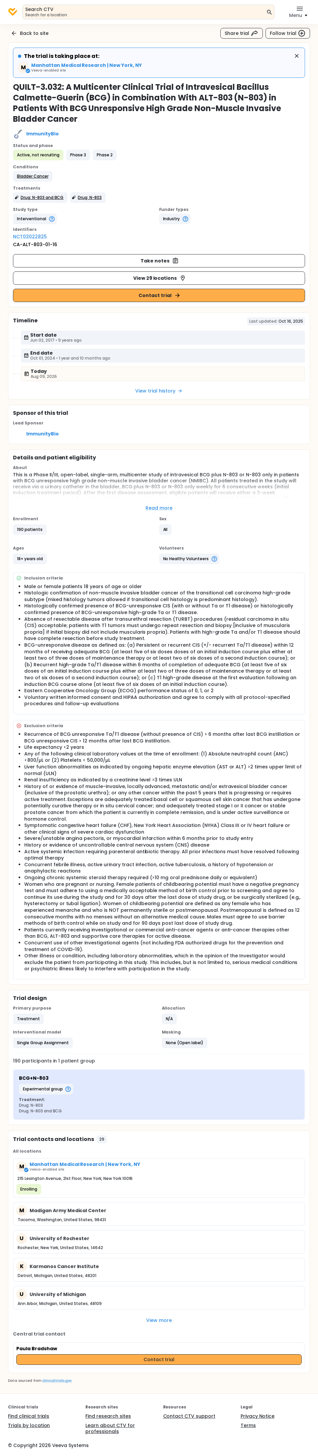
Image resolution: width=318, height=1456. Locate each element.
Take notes (160, 260)
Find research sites (108, 1416)
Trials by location (29, 1425)
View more (159, 1320)
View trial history (158, 391)
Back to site (30, 33)
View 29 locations (159, 278)
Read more (159, 508)
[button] (33, 176)
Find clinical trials (28, 1416)
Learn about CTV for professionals (110, 1428)
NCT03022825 (30, 237)
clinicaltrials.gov (56, 1380)
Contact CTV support (189, 1416)
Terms (248, 1425)
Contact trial (160, 295)
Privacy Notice (258, 1416)
